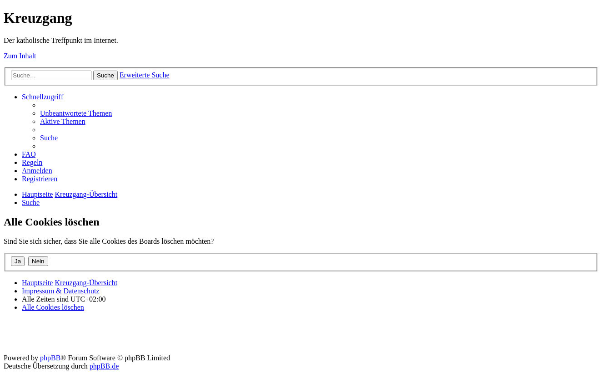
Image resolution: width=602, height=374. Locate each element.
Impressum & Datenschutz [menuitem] (61, 291)
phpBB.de (104, 366)
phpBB (50, 358)
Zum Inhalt (20, 56)
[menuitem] (76, 113)
